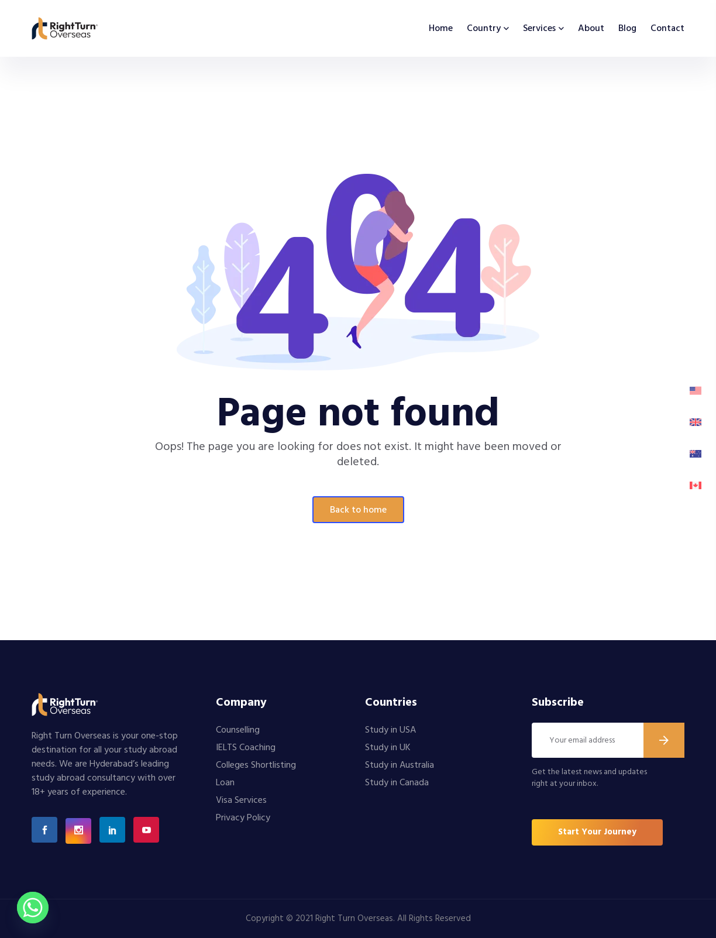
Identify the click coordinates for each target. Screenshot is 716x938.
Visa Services (241, 800)
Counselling (238, 730)
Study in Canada (397, 783)
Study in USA (390, 730)
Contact (667, 28)
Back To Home (358, 510)
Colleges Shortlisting (256, 765)
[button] (597, 832)
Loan (225, 783)
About (591, 28)
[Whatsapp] (33, 907)
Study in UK (388, 747)
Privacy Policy (243, 818)
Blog (627, 28)
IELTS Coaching (246, 747)
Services (539, 28)
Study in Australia (399, 765)
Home (441, 28)
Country (484, 28)
